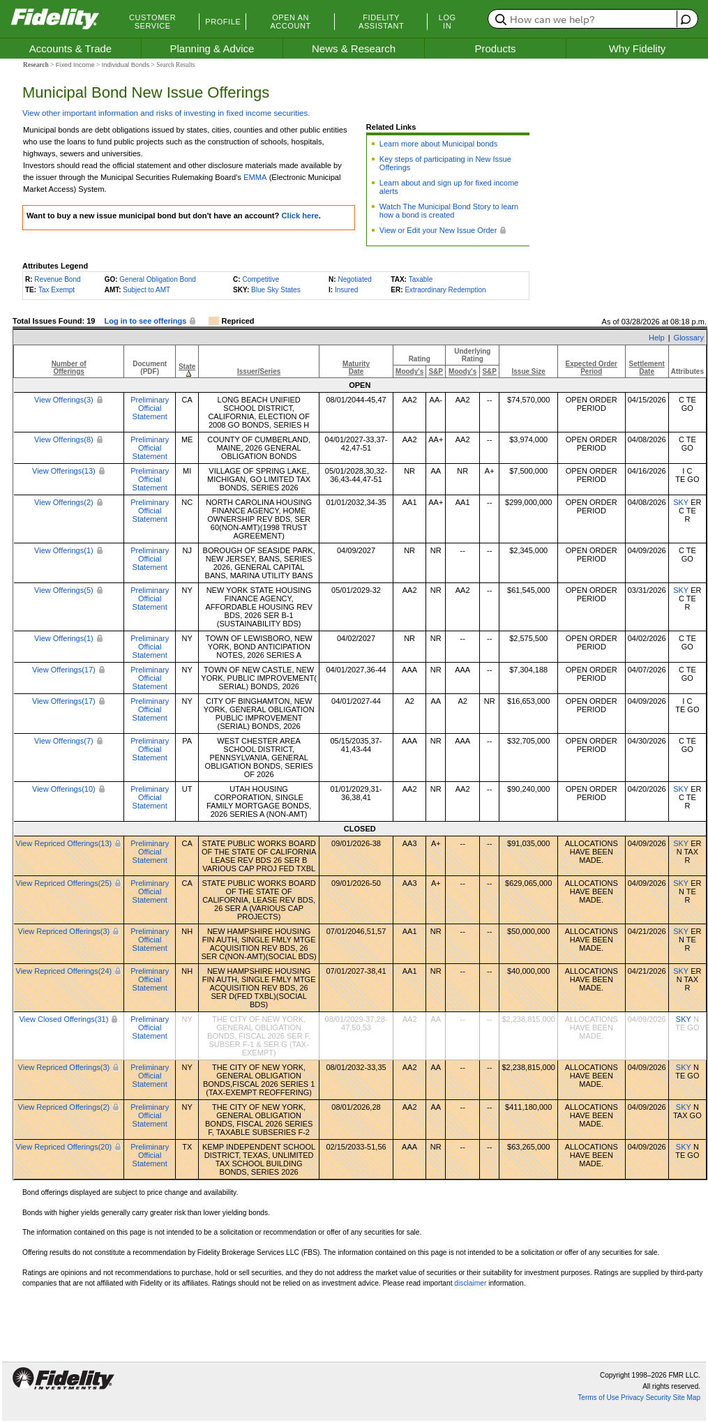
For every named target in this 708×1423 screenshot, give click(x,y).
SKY (680, 502)
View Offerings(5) (63, 590)
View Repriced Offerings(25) (64, 883)
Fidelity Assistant (381, 21)
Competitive (260, 279)
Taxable (420, 279)
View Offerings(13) (64, 471)
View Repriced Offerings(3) (64, 931)
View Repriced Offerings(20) (64, 1147)
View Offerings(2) (63, 502)
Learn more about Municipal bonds (438, 144)
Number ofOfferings (69, 367)
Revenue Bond (57, 279)
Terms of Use (598, 1397)
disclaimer (470, 1283)
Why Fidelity (637, 48)
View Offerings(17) (64, 669)
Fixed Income (75, 64)
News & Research (354, 48)
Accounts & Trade (70, 48)
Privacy (632, 1397)
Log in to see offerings (145, 321)
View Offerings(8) (63, 439)
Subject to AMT (146, 290)
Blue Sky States (276, 290)
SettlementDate (647, 367)
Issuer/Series (258, 371)
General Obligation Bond (157, 279)
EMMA (254, 177)
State (187, 366)
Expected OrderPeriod (591, 367)
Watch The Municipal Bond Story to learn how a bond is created (448, 210)
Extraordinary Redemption (445, 290)
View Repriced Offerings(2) (64, 1107)
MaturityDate (356, 367)
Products (494, 48)
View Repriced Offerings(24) (64, 971)
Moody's (409, 371)
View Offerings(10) (64, 789)
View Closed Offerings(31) (63, 1019)
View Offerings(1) (63, 550)
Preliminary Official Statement (149, 408)
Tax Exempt (56, 290)
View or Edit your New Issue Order (438, 230)
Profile (223, 21)
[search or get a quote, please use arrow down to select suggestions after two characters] (584, 19)
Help (657, 337)
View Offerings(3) (63, 400)
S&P (435, 371)
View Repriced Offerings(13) (64, 843)
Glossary (689, 337)
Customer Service (152, 21)
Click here (299, 215)
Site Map (686, 1397)
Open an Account (290, 21)
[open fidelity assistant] (684, 18)
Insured (346, 290)
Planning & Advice (212, 48)
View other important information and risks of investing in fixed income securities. (166, 113)
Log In (447, 21)
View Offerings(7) (63, 741)
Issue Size (528, 371)
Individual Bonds (126, 64)
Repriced (238, 321)
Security (658, 1397)
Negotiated (354, 279)
